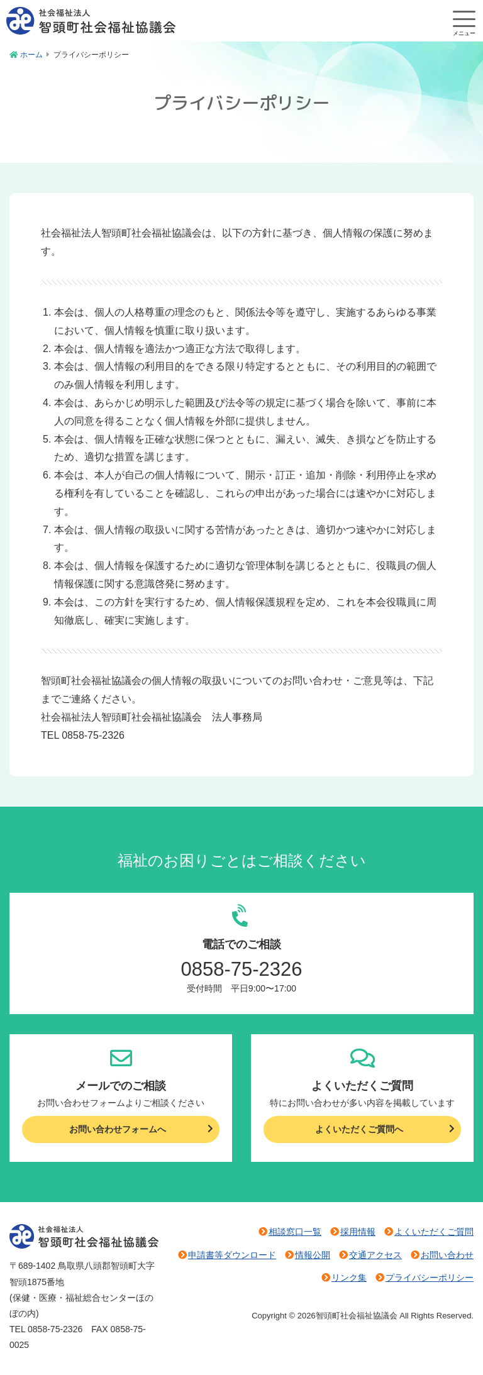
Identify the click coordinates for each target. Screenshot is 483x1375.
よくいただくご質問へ (359, 1129)
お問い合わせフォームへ (117, 1129)
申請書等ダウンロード (232, 1255)
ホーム (31, 54)
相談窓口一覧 (295, 1232)
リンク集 (349, 1278)
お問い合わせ (447, 1255)
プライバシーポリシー (430, 1278)
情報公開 (312, 1255)
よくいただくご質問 (434, 1232)
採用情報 (357, 1232)
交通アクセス (375, 1255)
